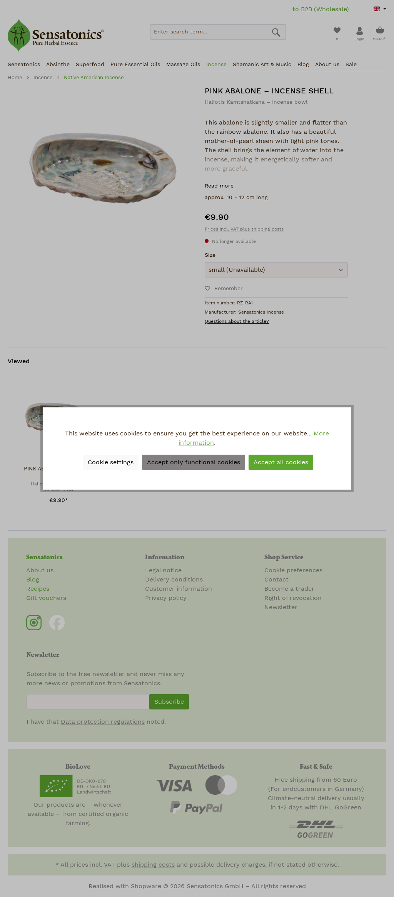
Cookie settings (111, 462)
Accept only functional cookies (193, 462)
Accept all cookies (281, 462)
